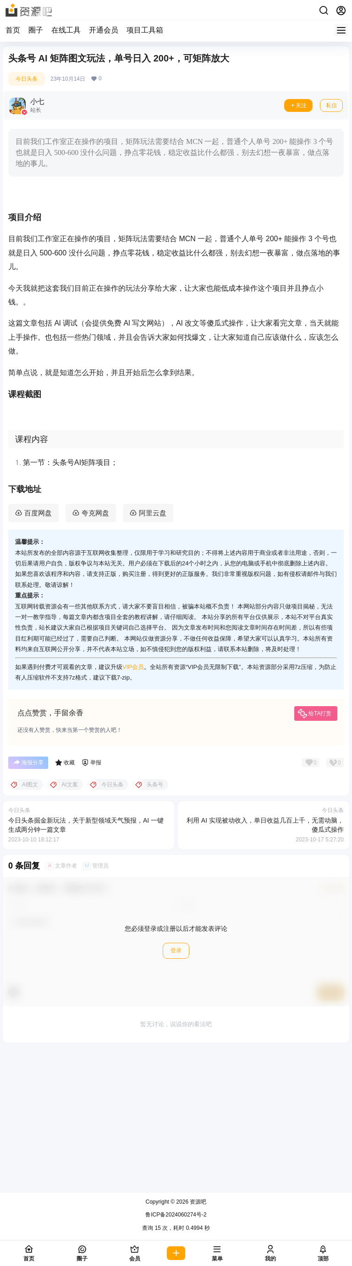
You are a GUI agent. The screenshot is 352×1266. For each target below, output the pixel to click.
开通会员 (103, 30)
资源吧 (197, 1202)
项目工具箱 (144, 30)
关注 (298, 105)
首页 (13, 30)
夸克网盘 (95, 657)
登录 (176, 1095)
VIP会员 (133, 811)
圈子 (35, 30)
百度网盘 (38, 657)
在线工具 (66, 30)
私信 (331, 105)
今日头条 (27, 79)
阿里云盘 (152, 657)
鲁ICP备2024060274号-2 (175, 1215)
